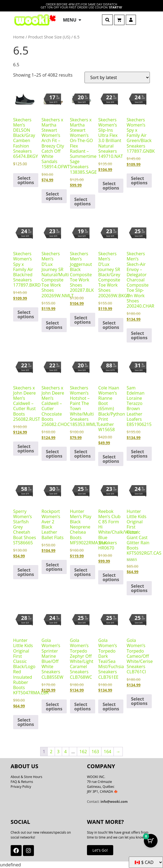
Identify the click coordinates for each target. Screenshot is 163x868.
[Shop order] (117, 77)
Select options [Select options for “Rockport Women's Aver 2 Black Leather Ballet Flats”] (54, 567)
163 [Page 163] (95, 752)
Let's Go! (100, 850)
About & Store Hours (26, 776)
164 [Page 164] (107, 752)
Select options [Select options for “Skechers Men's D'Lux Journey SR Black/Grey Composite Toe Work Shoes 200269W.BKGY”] (111, 325)
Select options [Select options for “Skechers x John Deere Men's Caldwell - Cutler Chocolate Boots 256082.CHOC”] (54, 454)
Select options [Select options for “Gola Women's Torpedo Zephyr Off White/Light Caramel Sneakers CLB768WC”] (82, 706)
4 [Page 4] (65, 752)
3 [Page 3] (58, 752)
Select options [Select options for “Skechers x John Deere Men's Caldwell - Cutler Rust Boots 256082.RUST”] (26, 448)
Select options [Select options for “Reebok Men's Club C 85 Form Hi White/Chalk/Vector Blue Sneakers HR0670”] (111, 577)
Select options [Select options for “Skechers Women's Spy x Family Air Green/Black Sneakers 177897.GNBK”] (139, 180)
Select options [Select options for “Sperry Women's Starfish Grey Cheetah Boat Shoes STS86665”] (26, 572)
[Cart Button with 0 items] (151, 841)
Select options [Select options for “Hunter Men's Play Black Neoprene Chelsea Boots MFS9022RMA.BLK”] (82, 572)
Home (19, 37)
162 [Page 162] (83, 752)
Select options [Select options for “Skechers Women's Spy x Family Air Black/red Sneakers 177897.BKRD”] (26, 314)
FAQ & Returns (22, 781)
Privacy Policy (21, 786)
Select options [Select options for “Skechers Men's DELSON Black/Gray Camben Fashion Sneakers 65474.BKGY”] (26, 180)
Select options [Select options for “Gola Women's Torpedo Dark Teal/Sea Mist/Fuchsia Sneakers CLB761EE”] (111, 706)
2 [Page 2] (51, 752)
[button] (107, 19)
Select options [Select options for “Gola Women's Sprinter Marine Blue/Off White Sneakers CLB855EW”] (54, 706)
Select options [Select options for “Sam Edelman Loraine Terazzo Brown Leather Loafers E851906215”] (139, 454)
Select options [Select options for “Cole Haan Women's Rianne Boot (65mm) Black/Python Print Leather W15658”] (111, 459)
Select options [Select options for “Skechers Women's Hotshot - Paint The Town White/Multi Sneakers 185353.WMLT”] (82, 454)
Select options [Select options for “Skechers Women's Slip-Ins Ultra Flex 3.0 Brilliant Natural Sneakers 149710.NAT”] (111, 186)
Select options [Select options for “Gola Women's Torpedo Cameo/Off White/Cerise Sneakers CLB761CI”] (139, 701)
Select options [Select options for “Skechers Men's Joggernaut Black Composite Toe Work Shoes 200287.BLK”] (82, 320)
